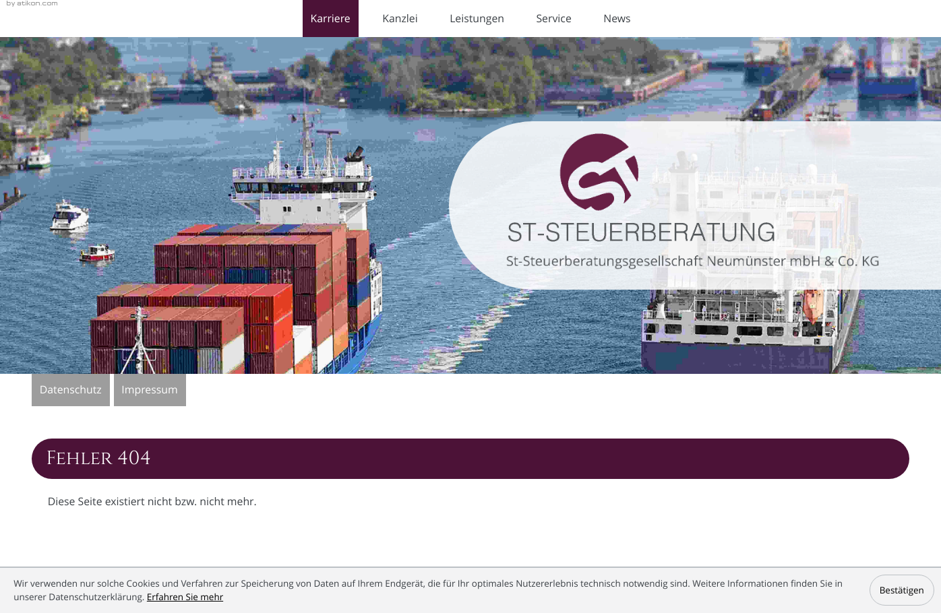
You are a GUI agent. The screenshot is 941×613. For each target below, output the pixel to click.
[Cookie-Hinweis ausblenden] (902, 590)
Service (553, 18)
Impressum (149, 389)
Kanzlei (399, 18)
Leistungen (477, 18)
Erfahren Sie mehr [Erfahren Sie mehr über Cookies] (185, 597)
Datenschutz (71, 389)
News (616, 18)
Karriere (330, 18)
